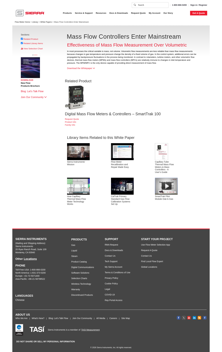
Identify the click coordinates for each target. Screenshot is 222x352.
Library (35, 22)
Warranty (75, 289)
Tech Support (111, 261)
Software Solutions (80, 273)
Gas (73, 245)
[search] (134, 5)
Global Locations (149, 267)
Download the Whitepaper (81, 68)
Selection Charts (79, 278)
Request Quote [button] (138, 13)
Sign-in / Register (198, 5)
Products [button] (67, 13)
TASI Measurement (90, 330)
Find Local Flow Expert (152, 261)
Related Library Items (33, 43)
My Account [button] (154, 13)
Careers (113, 318)
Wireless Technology (81, 284)
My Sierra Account (113, 267)
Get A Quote (198, 13)
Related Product (31, 39)
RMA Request (111, 245)
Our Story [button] (168, 13)
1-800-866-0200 (179, 5)
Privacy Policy (111, 278)
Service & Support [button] (84, 13)
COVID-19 (110, 294)
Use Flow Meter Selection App (155, 245)
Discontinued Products (82, 295)
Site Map (125, 318)
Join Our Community (34, 97)
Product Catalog (79, 261)
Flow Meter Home (22, 22)
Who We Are (21, 318)
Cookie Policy (111, 283)
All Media (100, 318)
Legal (107, 289)
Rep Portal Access (113, 300)
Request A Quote (149, 250)
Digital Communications (82, 267)
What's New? (38, 318)
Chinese (20, 300)
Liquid (74, 250)
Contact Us (110, 256)
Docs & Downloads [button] (118, 13)
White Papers (46, 22)
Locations (30, 258)
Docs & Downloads (114, 250)
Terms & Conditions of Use (117, 272)
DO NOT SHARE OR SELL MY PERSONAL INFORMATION (45, 341)
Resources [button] (101, 13)
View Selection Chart (32, 48)
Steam (74, 256)
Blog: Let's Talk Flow (34, 91)
